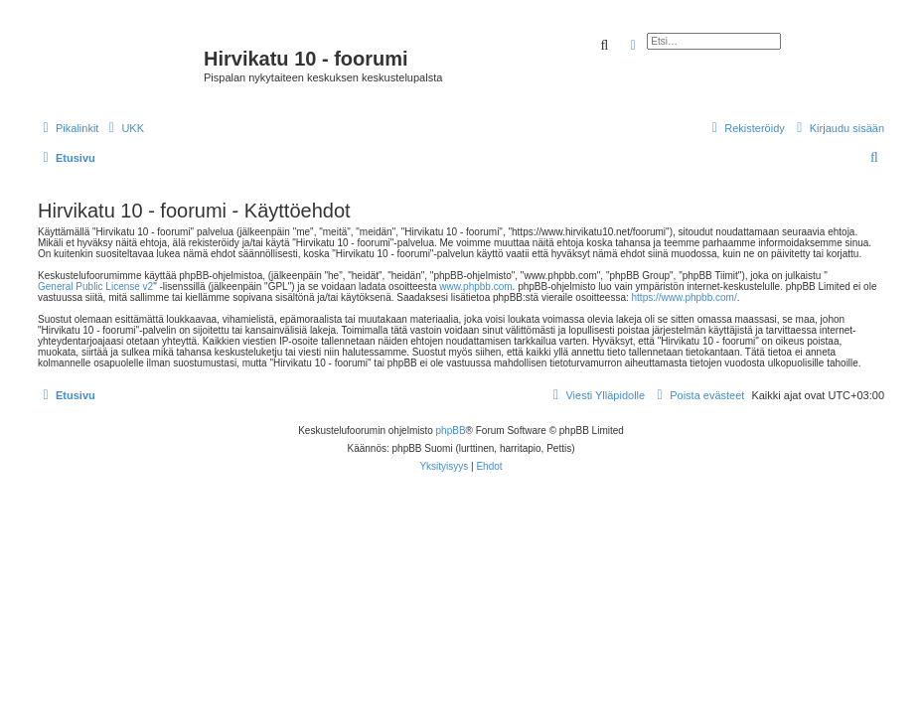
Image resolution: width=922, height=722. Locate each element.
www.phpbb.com (475, 286)
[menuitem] (123, 128)
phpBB (451, 430)
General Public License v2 (95, 286)
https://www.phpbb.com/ (684, 297)
